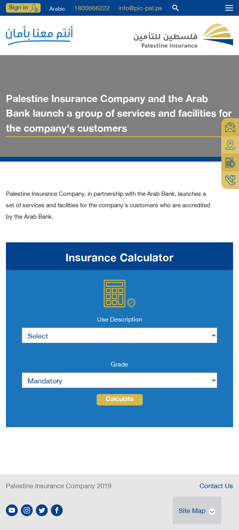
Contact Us (216, 485)
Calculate (120, 399)
